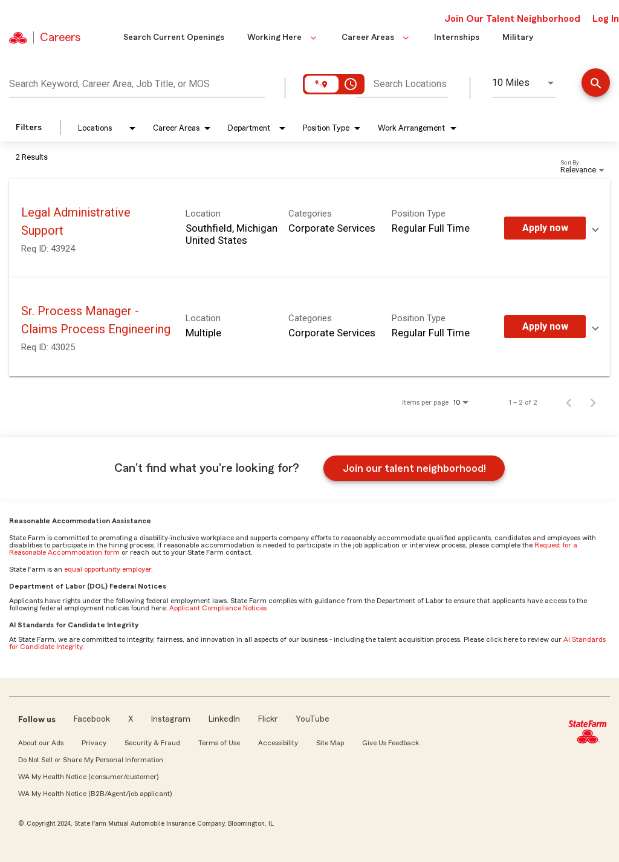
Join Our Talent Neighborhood (512, 19)
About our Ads (40, 742)
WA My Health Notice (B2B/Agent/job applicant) (95, 793)
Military (517, 37)
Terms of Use (219, 742)
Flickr (267, 719)
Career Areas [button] (376, 37)
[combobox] (137, 82)
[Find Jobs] (596, 83)
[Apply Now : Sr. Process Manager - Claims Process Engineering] (545, 326)
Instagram (170, 719)
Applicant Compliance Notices (218, 608)
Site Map (330, 742)
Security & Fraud (152, 742)
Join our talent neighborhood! (414, 468)
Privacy (94, 742)
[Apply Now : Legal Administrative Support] (545, 228)
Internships (456, 37)
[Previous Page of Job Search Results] (569, 402)
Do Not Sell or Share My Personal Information (90, 759)
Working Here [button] (283, 37)
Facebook (92, 719)
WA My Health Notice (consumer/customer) (88, 776)
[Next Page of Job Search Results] (593, 402)
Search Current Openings (173, 37)
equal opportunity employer (107, 569)
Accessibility (278, 742)
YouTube (312, 719)
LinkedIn (224, 719)
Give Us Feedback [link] (390, 742)
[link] (309, 228)
